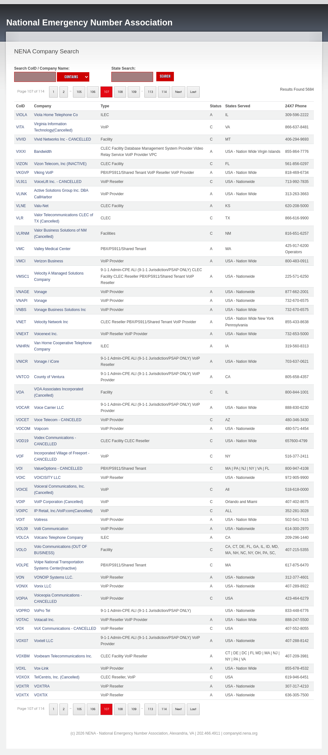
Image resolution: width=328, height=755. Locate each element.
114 (164, 92)
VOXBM (23, 656)
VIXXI (21, 151)
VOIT (20, 519)
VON (20, 577)
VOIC (20, 477)
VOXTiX (40, 695)
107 (106, 92)
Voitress (40, 519)
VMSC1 (22, 276)
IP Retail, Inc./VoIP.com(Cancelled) (63, 511)
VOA (20, 392)
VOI (19, 468)
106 (93, 92)
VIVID (21, 139)
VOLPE (22, 565)
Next (178, 92)
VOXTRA (41, 686)
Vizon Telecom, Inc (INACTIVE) (60, 164)
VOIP (20, 502)
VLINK (21, 194)
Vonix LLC (42, 586)
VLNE (21, 206)
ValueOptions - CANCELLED (58, 468)
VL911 (21, 181)
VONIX (22, 586)
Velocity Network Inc (51, 322)
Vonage (40, 292)
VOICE (22, 489)
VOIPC (22, 511)
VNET (21, 322)
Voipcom (41, 428)
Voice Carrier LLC (49, 407)
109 (133, 92)
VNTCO (22, 377)
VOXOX (23, 677)
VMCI (20, 261)
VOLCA (22, 537)
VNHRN (23, 346)
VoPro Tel (42, 610)
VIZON (22, 164)
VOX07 (22, 641)
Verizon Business (48, 261)
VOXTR (22, 686)
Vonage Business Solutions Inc (60, 310)
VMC (20, 249)
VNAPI (21, 300)
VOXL (21, 668)
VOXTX (22, 695)
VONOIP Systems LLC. (53, 577)
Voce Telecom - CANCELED (57, 420)
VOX (20, 628)
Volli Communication (51, 529)
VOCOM (23, 428)
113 (150, 92)
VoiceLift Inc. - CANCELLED (57, 181)
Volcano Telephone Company (58, 537)
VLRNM (22, 233)
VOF (20, 456)
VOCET (22, 420)
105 (79, 92)
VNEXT (22, 334)
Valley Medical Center (52, 249)
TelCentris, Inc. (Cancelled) (56, 677)
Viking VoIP (43, 172)
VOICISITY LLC (47, 477)
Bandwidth (43, 151)
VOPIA (22, 598)
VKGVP (22, 172)
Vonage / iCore (46, 361)
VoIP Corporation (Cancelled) (58, 502)
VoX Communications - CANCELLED (65, 628)
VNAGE (22, 292)
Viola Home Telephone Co (56, 115)
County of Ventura (49, 377)
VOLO (21, 550)
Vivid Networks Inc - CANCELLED (62, 139)
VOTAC (22, 620)
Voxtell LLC (43, 641)
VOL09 (22, 529)
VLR (19, 218)
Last (193, 92)
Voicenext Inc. (46, 334)
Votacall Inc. (44, 620)
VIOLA (21, 115)
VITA (20, 127)
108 (120, 92)
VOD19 (22, 441)
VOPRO (23, 610)
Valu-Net (41, 206)
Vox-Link (41, 668)
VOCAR (23, 407)
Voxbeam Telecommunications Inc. (63, 656)
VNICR (22, 361)
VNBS (21, 310)
